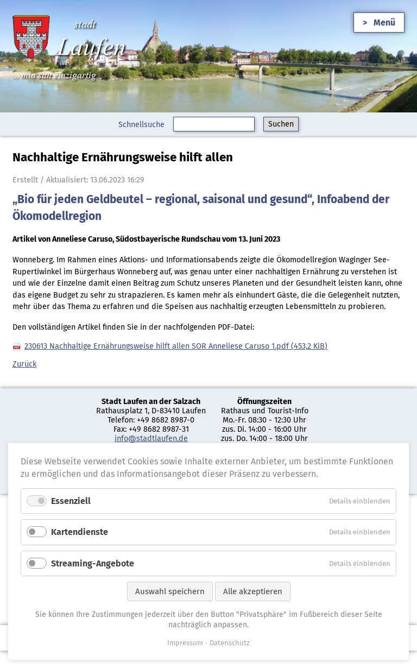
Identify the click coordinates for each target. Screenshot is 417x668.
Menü (384, 22)
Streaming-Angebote (92, 563)
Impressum (185, 643)
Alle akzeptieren (252, 591)
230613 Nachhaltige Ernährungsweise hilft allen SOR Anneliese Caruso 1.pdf (175, 346)
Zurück (24, 364)
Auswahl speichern (170, 591)
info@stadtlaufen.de (151, 438)
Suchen (281, 124)
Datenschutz (230, 643)
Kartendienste (79, 532)
